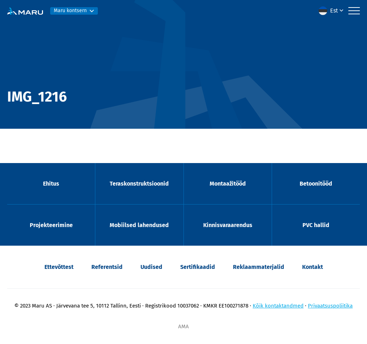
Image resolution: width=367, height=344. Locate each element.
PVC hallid (315, 225)
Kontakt (312, 267)
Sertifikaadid (197, 267)
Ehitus (51, 183)
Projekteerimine (51, 225)
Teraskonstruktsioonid (139, 183)
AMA (183, 326)
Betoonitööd (316, 183)
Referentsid (107, 267)
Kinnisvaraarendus (227, 225)
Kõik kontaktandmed (278, 306)
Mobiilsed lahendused (139, 225)
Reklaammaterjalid (258, 267)
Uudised (151, 267)
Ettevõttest (58, 267)
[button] (332, 10)
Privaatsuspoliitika (330, 306)
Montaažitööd (228, 183)
